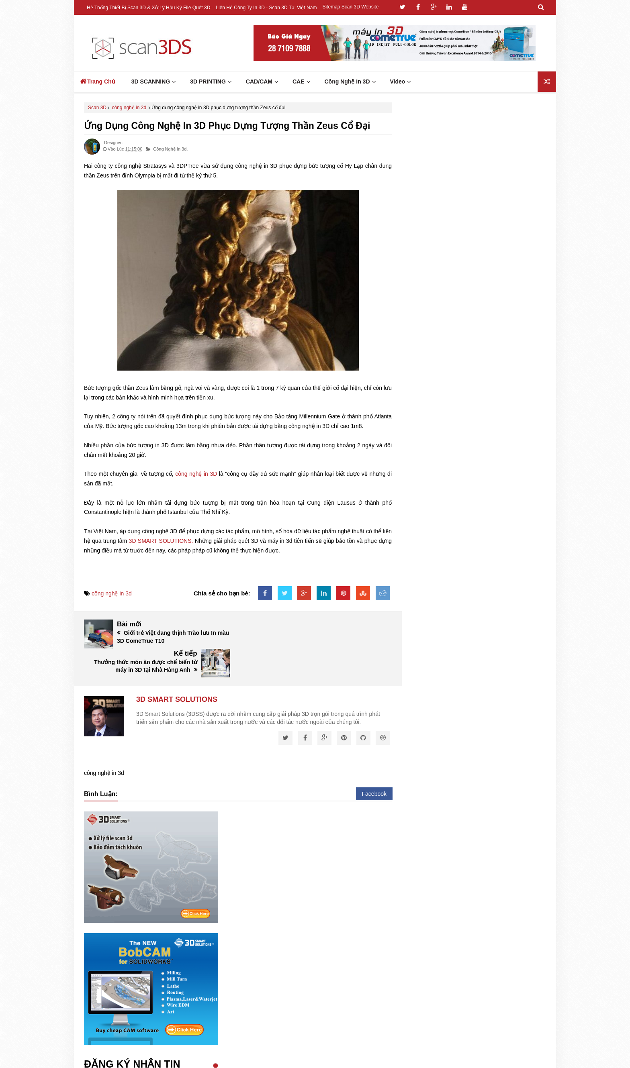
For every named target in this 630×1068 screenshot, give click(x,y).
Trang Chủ (97, 81)
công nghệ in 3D (196, 474)
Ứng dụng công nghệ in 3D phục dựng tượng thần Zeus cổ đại (227, 125)
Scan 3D (97, 107)
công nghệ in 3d (129, 107)
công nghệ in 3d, (170, 149)
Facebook (374, 764)
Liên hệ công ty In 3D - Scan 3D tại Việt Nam (266, 7)
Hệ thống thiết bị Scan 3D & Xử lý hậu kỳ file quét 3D (148, 7)
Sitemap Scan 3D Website (350, 7)
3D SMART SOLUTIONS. (161, 541)
